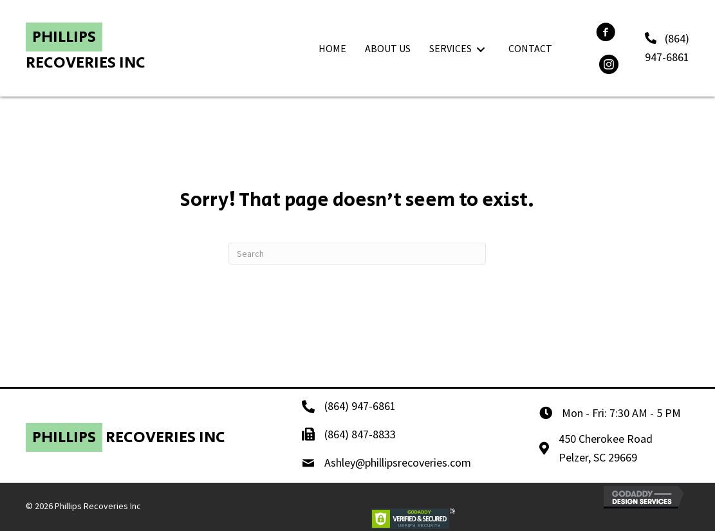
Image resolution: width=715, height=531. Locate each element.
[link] (332, 49)
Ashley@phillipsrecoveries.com (397, 462)
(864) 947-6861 (360, 405)
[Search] (357, 254)
